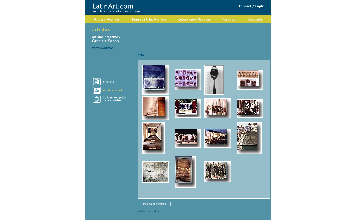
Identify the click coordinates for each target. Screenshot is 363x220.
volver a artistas (102, 48)
